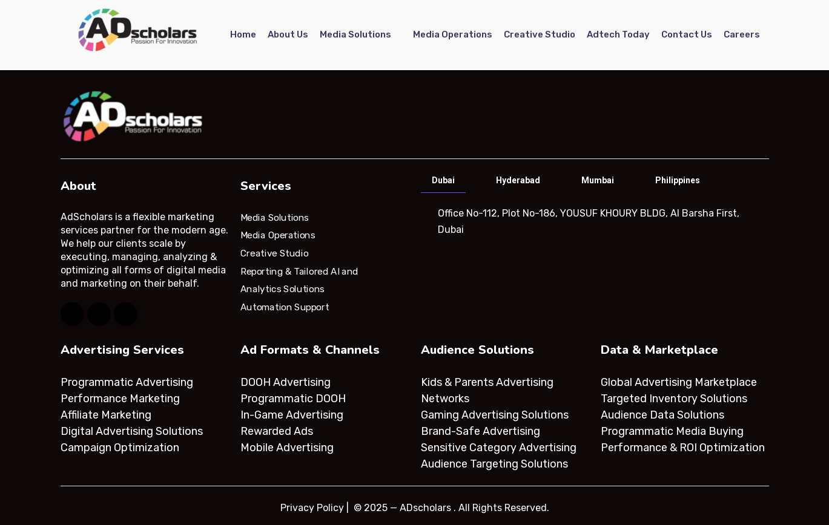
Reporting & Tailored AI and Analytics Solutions (299, 280)
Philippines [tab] (677, 180)
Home (243, 34)
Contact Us (686, 34)
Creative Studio (539, 34)
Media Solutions (355, 34)
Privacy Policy (312, 508)
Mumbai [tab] (597, 180)
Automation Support (284, 307)
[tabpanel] (594, 221)
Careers (742, 34)
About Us (288, 34)
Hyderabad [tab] (518, 180)
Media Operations (452, 34)
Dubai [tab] (443, 180)
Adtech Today (618, 34)
